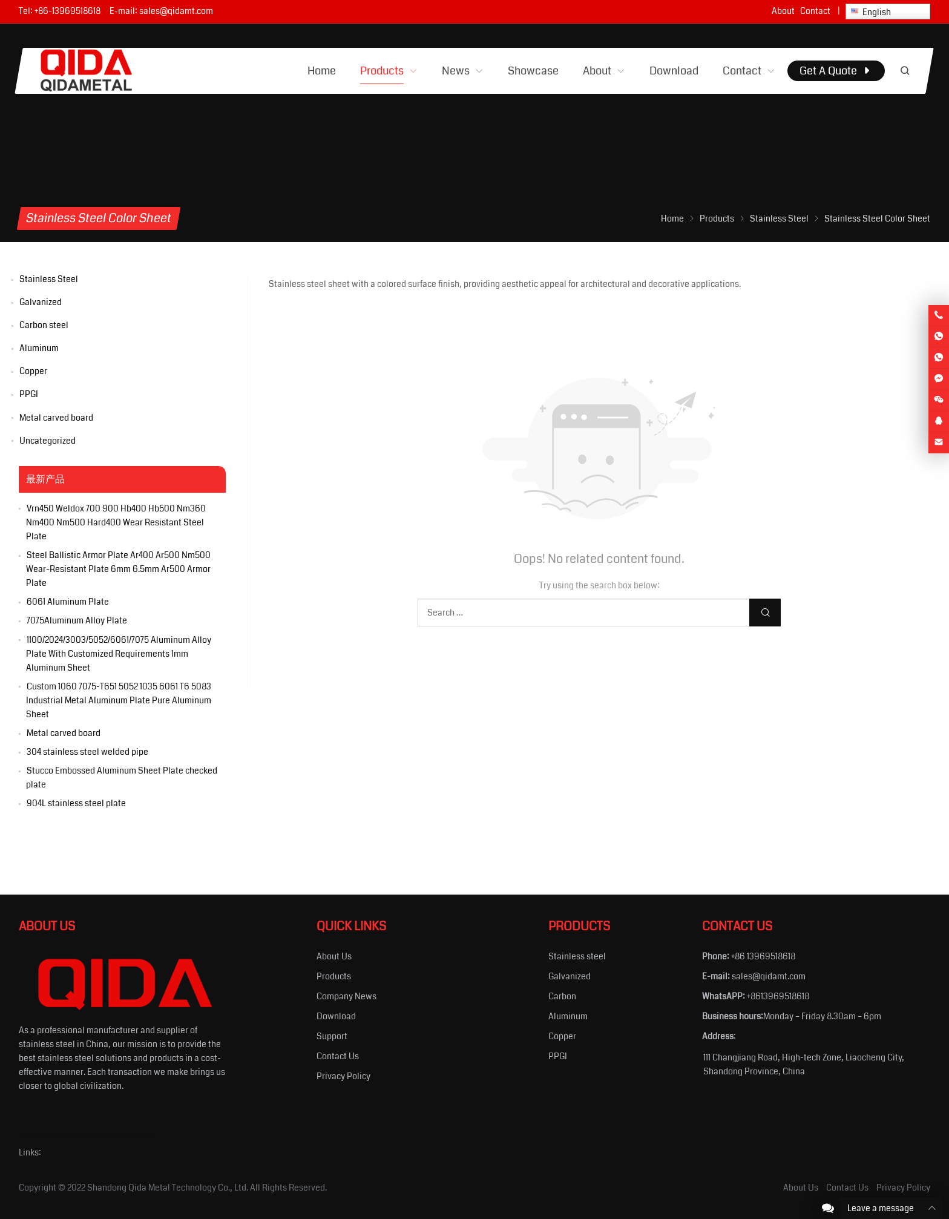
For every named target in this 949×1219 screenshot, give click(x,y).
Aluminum (39, 348)
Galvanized (40, 302)
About (783, 11)
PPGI (28, 394)
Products (334, 976)
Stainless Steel (48, 279)
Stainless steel (577, 956)
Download (336, 1016)
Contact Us (338, 1056)
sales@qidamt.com (176, 11)
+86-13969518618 (67, 11)
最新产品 (45, 479)
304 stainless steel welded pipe (87, 752)
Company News (346, 996)
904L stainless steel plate (76, 803)
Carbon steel (43, 325)
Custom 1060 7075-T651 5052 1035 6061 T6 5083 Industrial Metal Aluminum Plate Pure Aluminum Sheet (118, 700)
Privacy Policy (343, 1076)
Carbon (562, 996)
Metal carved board (56, 418)
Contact (815, 11)
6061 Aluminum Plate (68, 602)
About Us (334, 956)
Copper (33, 371)
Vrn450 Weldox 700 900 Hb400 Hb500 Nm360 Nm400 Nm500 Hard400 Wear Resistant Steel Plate (116, 522)
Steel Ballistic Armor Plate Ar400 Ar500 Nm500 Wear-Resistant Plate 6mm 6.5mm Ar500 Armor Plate (118, 569)
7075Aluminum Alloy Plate (77, 620)
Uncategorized (47, 441)
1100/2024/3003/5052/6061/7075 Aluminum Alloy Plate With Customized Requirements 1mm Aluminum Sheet (118, 654)
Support (332, 1036)
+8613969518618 (778, 996)
